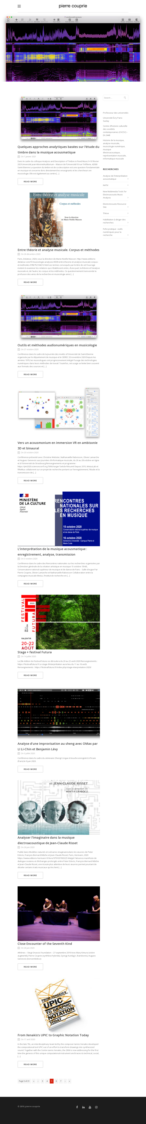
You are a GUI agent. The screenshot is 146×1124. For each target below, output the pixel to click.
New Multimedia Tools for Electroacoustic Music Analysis (115, 194)
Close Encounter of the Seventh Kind (45, 944)
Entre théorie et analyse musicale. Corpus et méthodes (58, 250)
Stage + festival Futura (35, 652)
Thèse (106, 213)
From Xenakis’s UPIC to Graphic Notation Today (53, 1035)
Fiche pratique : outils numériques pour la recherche (113, 232)
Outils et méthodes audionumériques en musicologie (57, 345)
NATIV (105, 185)
